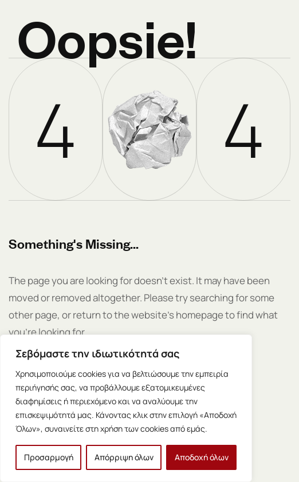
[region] (126, 408)
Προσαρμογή (48, 457)
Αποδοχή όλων (202, 457)
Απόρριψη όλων (124, 457)
